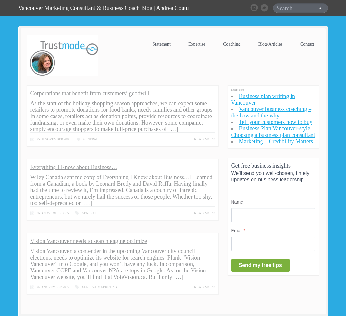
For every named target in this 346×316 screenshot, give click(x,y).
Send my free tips (260, 265)
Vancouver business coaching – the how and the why (271, 112)
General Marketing (99, 287)
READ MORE (204, 139)
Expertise (196, 44)
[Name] (273, 215)
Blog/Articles (270, 44)
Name (237, 202)
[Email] (273, 244)
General (90, 139)
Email (238, 230)
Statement (162, 44)
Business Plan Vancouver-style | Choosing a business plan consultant (273, 131)
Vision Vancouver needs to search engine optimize (88, 241)
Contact (307, 44)
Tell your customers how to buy (275, 122)
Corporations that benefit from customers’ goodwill (90, 93)
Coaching (232, 44)
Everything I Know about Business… (73, 167)
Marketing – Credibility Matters (276, 141)
